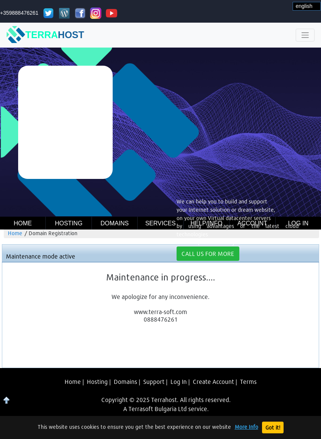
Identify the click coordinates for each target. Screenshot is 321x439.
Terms (248, 381)
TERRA (45, 35)
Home (23, 223)
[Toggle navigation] (305, 35)
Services (160, 223)
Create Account (213, 381)
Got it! (272, 427)
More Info (246, 427)
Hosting (68, 223)
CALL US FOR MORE (207, 253)
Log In (179, 381)
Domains (115, 223)
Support (153, 381)
